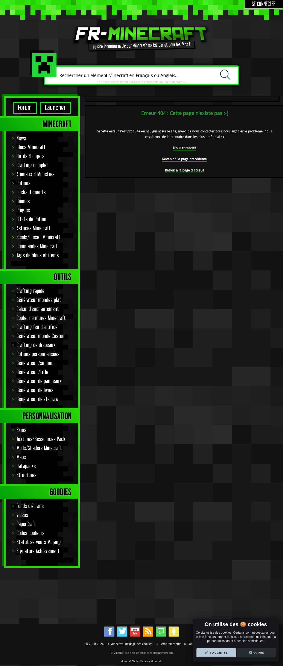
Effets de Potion (31, 219)
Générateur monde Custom (41, 336)
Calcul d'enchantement (38, 309)
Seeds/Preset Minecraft (39, 237)
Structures (27, 475)
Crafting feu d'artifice (37, 327)
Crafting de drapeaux (36, 345)
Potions (23, 183)
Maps (21, 457)
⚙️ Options (256, 652)
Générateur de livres (35, 390)
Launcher (55, 108)
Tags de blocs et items (38, 255)
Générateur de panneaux (39, 381)
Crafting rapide (30, 291)
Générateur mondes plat (39, 300)
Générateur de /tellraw (37, 399)
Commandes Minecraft (37, 246)
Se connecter (264, 4)
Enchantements (31, 192)
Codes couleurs (30, 533)
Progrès (23, 210)
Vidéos (22, 515)
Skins (21, 430)
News (21, 138)
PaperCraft (26, 524)
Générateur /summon (36, 363)
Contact (192, 644)
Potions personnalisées (38, 354)
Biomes (23, 201)
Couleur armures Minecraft (41, 318)
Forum (25, 108)
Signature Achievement (38, 551)
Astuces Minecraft (34, 228)
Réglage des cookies (138, 644)
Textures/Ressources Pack (41, 439)
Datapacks (26, 466)
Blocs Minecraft (31, 147)
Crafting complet (32, 165)
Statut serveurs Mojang (39, 542)
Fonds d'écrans (30, 506)
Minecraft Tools (129, 661)
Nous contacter (184, 148)
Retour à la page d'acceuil (184, 170)
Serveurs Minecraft (151, 661)
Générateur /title (32, 372)
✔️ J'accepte (216, 652)
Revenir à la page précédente (184, 159)
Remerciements (170, 644)
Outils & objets (30, 156)
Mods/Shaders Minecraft (39, 448)
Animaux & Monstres (36, 174)
